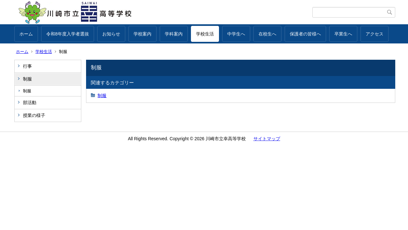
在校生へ (267, 33)
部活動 (29, 102)
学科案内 (174, 33)
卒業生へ (343, 33)
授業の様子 (34, 115)
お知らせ (111, 33)
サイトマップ (266, 138)
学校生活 (205, 33)
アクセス (374, 33)
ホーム (26, 33)
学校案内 (142, 33)
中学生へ (236, 33)
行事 (27, 66)
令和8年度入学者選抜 (67, 33)
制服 (27, 78)
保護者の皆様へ (305, 33)
